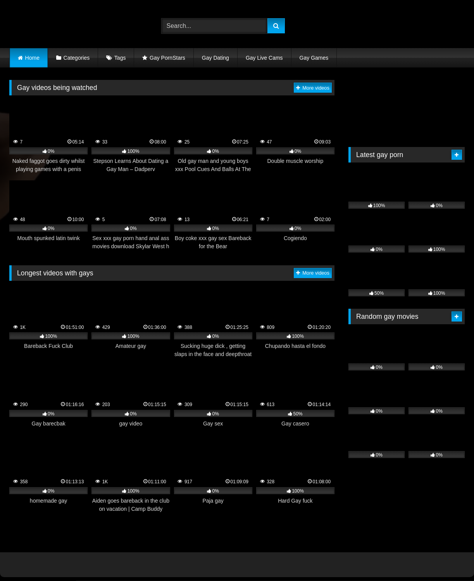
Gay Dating (215, 58)
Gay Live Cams (264, 58)
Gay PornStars (167, 58)
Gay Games (314, 58)
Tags (120, 58)
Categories (77, 58)
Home (32, 58)
